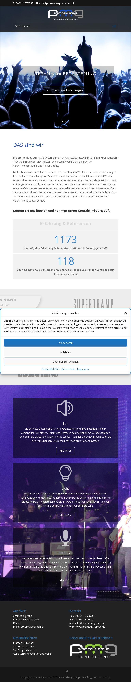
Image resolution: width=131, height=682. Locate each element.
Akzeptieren (66, 342)
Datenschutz (68, 369)
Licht (65, 488)
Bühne (65, 553)
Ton (65, 423)
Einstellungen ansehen (66, 361)
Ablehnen (65, 352)
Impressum (83, 369)
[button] (125, 313)
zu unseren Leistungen (65, 90)
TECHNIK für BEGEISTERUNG (65, 73)
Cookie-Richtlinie (50, 369)
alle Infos (65, 451)
